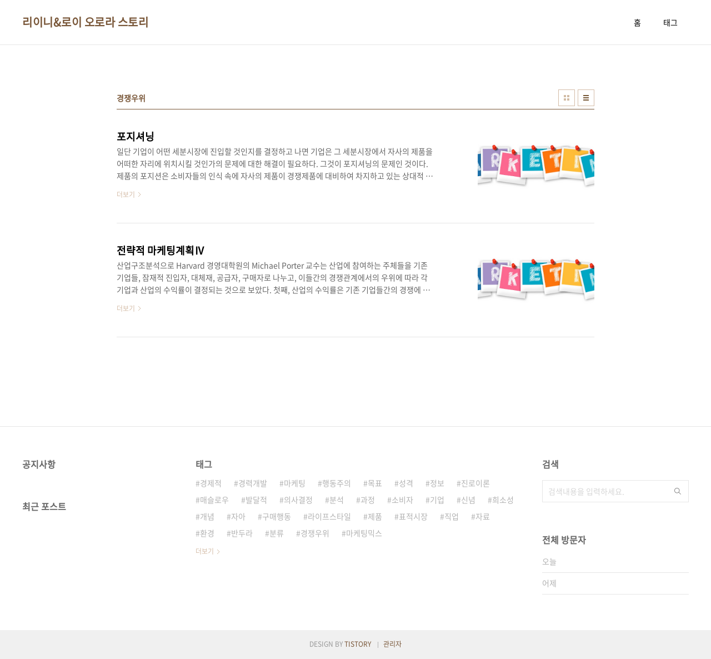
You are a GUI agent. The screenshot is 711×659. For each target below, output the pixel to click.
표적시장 (413, 516)
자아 (238, 516)
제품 (375, 516)
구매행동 (276, 516)
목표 (375, 482)
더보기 (205, 551)
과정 (367, 499)
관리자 (392, 644)
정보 (437, 482)
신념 (468, 499)
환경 (207, 532)
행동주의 (336, 482)
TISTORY (357, 644)
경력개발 (252, 482)
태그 (670, 22)
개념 (207, 516)
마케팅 (295, 482)
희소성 (503, 499)
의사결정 (298, 499)
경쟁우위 (315, 532)
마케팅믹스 (364, 532)
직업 (451, 516)
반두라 (242, 532)
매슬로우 (214, 499)
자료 (482, 516)
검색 (677, 491)
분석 (336, 499)
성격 (406, 482)
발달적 (256, 499)
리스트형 (586, 97)
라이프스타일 (329, 516)
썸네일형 (566, 97)
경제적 (211, 482)
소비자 (402, 499)
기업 (437, 499)
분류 (276, 532)
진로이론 (475, 482)
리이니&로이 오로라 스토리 (85, 22)
